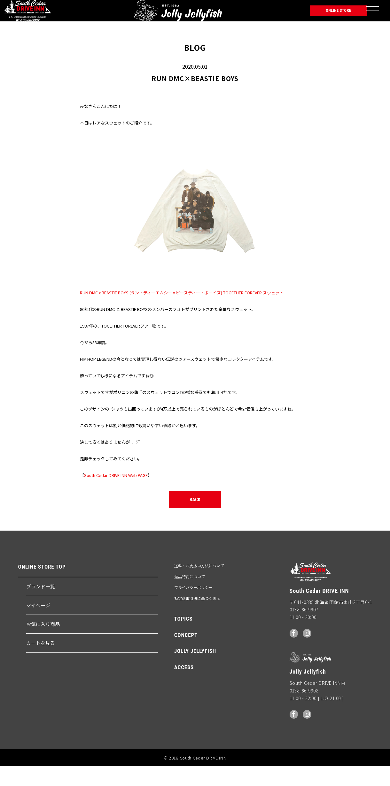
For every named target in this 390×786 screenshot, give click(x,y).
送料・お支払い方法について (199, 585)
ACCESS (184, 687)
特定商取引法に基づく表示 (197, 618)
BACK (195, 517)
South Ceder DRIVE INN (28, 14)
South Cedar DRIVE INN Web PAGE (116, 483)
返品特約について (189, 596)
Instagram (309, 652)
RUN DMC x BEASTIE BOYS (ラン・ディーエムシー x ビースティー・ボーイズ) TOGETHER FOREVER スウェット (182, 300)
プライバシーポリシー (193, 607)
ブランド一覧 (40, 606)
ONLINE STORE (323, 14)
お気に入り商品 (43, 644)
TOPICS (183, 639)
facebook (294, 652)
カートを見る (40, 663)
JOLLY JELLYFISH (195, 671)
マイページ (38, 625)
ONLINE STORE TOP (42, 587)
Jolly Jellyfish (79, 14)
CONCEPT (186, 655)
